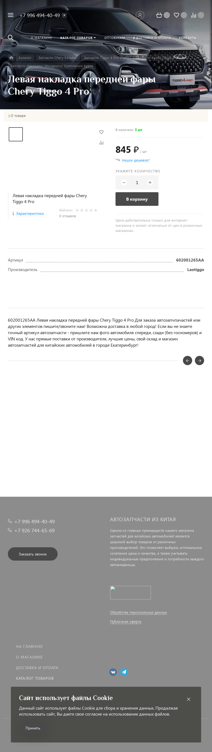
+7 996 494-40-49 (39, 15)
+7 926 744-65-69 (34, 530)
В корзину (137, 199)
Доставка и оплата (37, 667)
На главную (29, 646)
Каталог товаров (35, 678)
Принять (33, 728)
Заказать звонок (33, 554)
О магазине (29, 657)
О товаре (18, 115)
